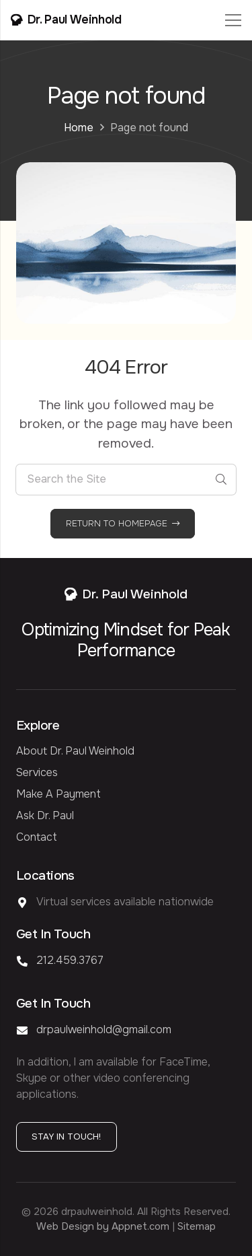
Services (37, 772)
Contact (36, 837)
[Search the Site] (126, 479)
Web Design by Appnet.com (102, 1226)
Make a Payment (58, 794)
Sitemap (196, 1226)
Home (78, 127)
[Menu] (233, 20)
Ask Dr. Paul (45, 815)
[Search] (221, 479)
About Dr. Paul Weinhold (75, 751)
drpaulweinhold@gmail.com (103, 1029)
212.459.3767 (69, 960)
